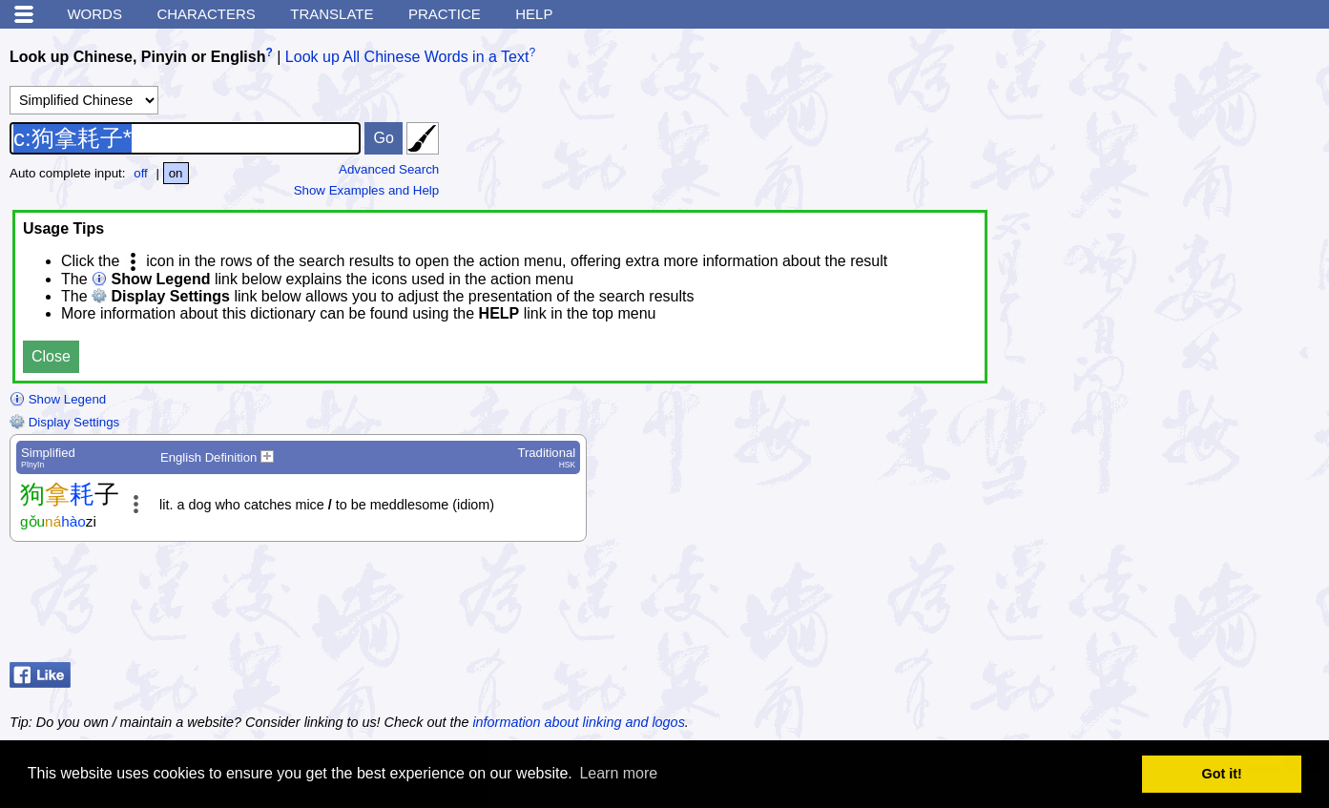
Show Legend (58, 399)
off (141, 173)
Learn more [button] (618, 773)
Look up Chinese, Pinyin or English (137, 57)
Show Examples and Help (367, 190)
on (176, 173)
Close (51, 356)
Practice (444, 14)
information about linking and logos (578, 722)
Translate (331, 14)
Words (94, 14)
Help (533, 14)
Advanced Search (389, 169)
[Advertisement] (1166, 606)
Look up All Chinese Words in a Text (407, 57)
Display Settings (64, 422)
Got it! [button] (1222, 773)
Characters (205, 14)
